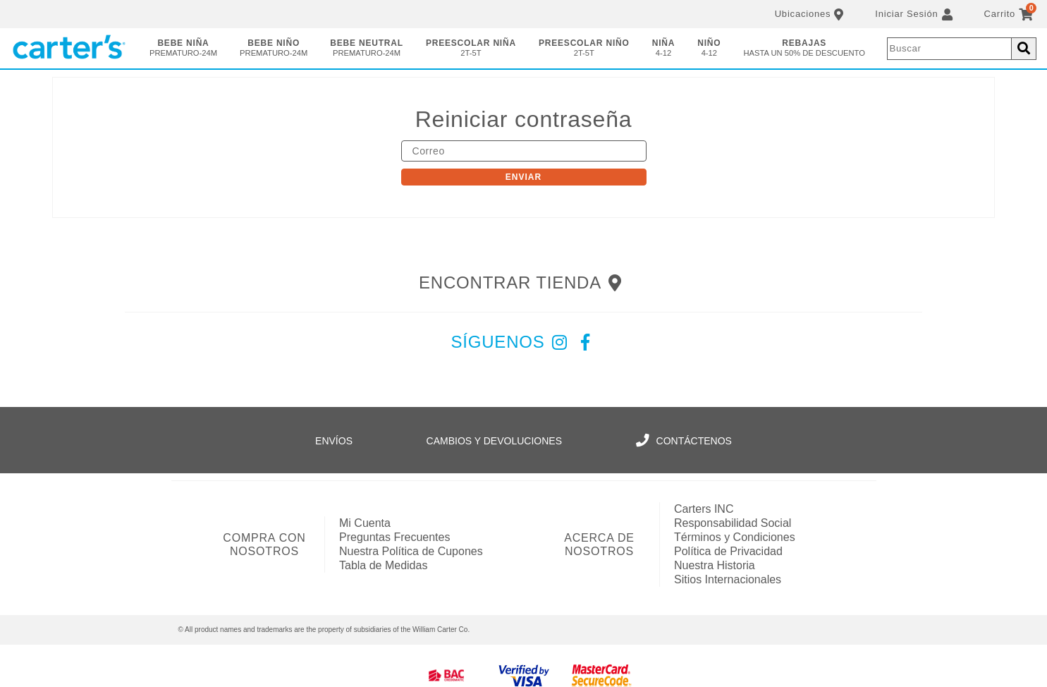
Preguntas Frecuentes (394, 537)
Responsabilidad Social (732, 523)
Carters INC (703, 509)
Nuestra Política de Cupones (411, 551)
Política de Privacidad (728, 551)
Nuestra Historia (714, 565)
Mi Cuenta (365, 523)
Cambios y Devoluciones (494, 440)
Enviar (523, 177)
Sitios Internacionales (727, 579)
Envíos (334, 440)
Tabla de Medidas (383, 565)
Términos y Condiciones (734, 537)
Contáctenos (684, 440)
